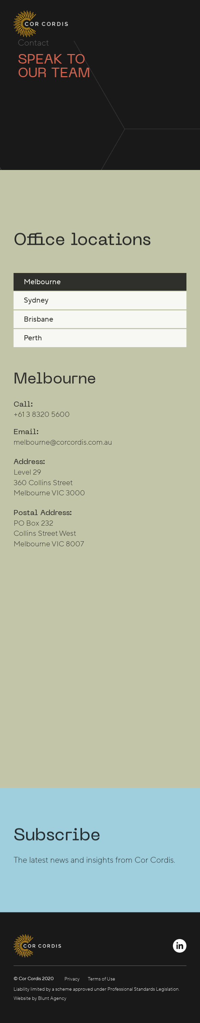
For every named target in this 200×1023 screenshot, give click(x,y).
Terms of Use (101, 979)
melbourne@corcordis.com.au (63, 446)
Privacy (72, 979)
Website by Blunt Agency (40, 998)
